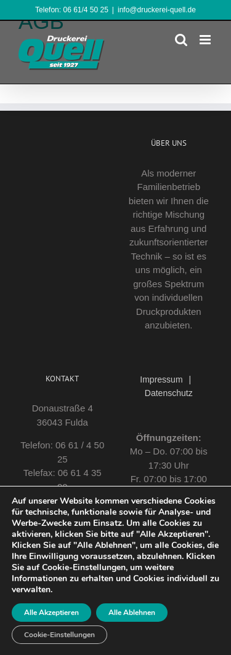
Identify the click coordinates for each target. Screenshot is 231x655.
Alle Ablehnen (131, 612)
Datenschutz (169, 393)
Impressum (161, 379)
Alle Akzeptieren (51, 612)
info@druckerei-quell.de (157, 10)
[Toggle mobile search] (181, 39)
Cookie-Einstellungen (59, 635)
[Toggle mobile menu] (206, 39)
